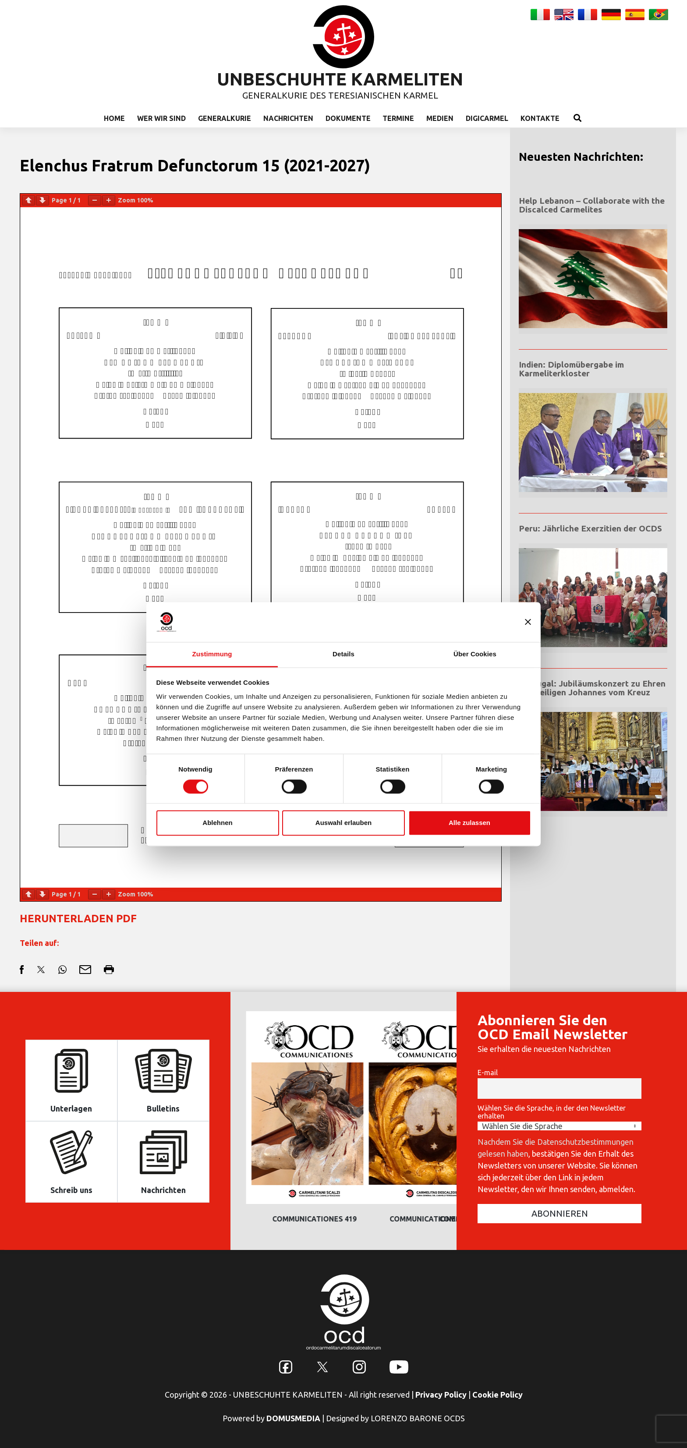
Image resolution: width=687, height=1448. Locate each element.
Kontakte (540, 118)
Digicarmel (487, 118)
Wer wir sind (161, 118)
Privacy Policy (441, 1394)
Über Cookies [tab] (474, 654)
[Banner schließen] (528, 622)
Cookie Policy (497, 1394)
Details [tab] (343, 654)
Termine (398, 118)
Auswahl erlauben (343, 823)
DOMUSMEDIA (293, 1418)
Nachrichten (288, 118)
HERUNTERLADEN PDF (78, 918)
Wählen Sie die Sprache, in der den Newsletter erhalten (552, 1112)
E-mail (488, 1072)
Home (114, 118)
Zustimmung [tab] (212, 654)
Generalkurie (224, 118)
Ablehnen (217, 823)
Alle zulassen (469, 823)
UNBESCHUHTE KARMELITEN (340, 79)
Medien (439, 118)
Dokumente (348, 118)
